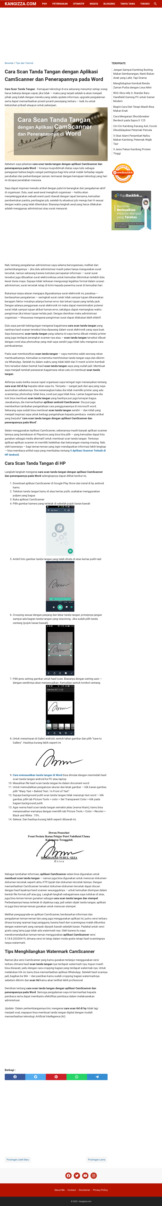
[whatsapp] (76, 1077)
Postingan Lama (96, 1159)
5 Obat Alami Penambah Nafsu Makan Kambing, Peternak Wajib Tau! (132, 139)
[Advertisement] (81, 34)
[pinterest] (56, 1077)
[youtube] (85, 1175)
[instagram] (93, 1175)
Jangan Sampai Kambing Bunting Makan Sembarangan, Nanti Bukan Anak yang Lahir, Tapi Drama (133, 73)
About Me (59, 1190)
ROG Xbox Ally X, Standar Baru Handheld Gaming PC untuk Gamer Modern (134, 97)
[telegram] (97, 1077)
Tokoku (145, 3)
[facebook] (15, 1077)
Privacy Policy (100, 1190)
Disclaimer (84, 1190)
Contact (72, 1190)
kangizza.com (20, 3)
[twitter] (35, 1077)
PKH (44, 3)
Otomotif (78, 3)
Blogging (109, 3)
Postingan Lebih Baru (18, 1159)
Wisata (94, 3)
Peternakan (60, 3)
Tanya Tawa (127, 3)
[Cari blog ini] (155, 4)
